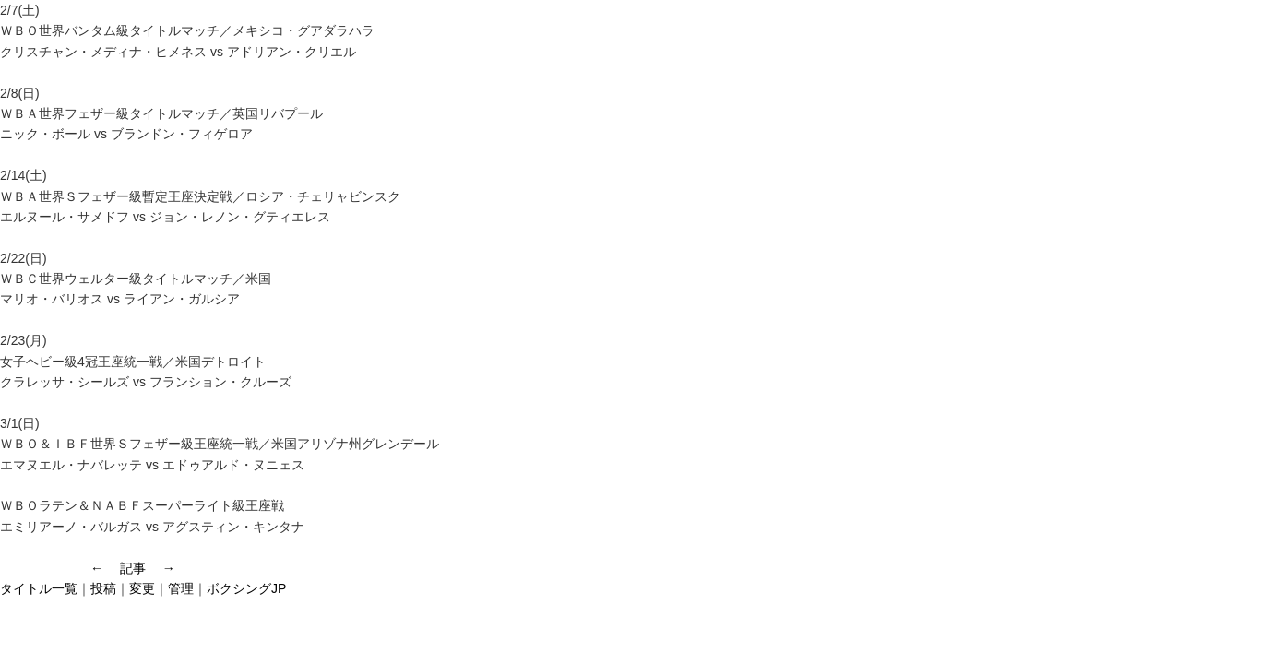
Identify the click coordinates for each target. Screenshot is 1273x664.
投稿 (103, 588)
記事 (133, 568)
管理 (181, 588)
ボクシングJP (246, 588)
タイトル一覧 (38, 588)
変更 (142, 588)
